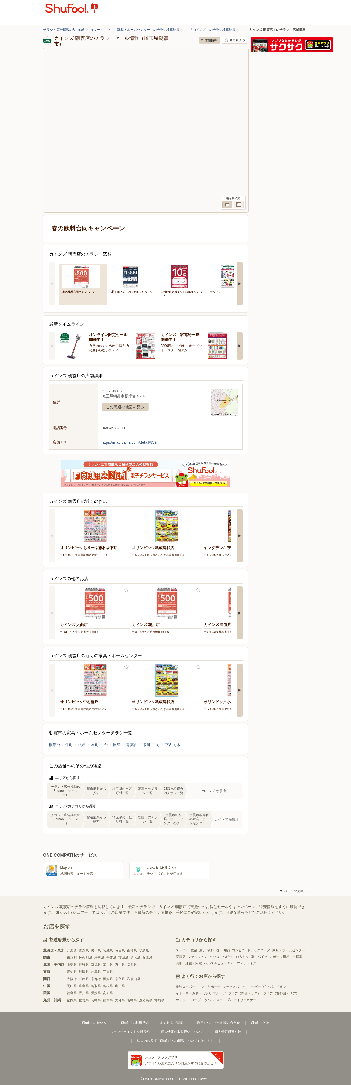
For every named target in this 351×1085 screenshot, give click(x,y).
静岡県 (84, 972)
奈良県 (120, 979)
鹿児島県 (145, 1000)
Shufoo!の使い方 (94, 1023)
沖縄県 (159, 1000)
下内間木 (172, 744)
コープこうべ (201, 1000)
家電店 (180, 957)
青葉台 (132, 744)
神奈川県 (85, 958)
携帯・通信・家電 (189, 963)
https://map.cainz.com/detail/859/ (130, 442)
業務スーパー (185, 987)
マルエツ (219, 993)
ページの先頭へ (293, 891)
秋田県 (120, 950)
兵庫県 (84, 979)
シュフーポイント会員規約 (130, 1032)
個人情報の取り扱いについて (182, 1032)
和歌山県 (133, 979)
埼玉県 (99, 958)
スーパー (182, 950)
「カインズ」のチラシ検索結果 (212, 30)
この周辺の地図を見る (125, 407)
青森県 (84, 950)
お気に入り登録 (126, 589)
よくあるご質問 (171, 1023)
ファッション (197, 957)
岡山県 (72, 986)
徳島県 (72, 993)
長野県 (84, 965)
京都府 (96, 979)
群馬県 (147, 958)
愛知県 (72, 972)
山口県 (120, 986)
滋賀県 (108, 979)
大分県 (120, 1000)
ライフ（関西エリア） (244, 993)
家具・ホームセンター (288, 950)
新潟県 (96, 965)
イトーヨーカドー (189, 993)
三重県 (108, 972)
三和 (228, 1000)
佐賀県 (84, 1000)
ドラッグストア (258, 950)
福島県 (144, 950)
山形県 (132, 950)
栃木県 (135, 958)
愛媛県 (96, 993)
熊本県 (108, 1000)
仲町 (69, 744)
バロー (218, 1000)
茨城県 (123, 958)
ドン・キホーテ (208, 987)
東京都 (72, 958)
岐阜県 (96, 972)
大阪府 (72, 979)
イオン (281, 987)
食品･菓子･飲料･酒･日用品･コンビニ (218, 950)
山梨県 (72, 965)
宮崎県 (132, 1000)
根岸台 (54, 744)
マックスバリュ (234, 987)
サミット (182, 1000)
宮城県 (108, 950)
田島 (117, 744)
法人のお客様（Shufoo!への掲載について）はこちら (175, 1041)
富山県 (108, 965)
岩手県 (96, 950)
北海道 (72, 950)
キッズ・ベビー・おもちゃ (229, 957)
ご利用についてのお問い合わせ (217, 1023)
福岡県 (72, 1000)
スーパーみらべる (261, 987)
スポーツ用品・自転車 (286, 957)
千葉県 (111, 958)
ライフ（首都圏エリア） (281, 993)
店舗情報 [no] (209, 40)
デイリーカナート (247, 1000)
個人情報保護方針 (228, 1032)
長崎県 (96, 1000)
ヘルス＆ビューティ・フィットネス (230, 963)
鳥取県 (96, 986)
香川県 (84, 993)
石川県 (120, 965)
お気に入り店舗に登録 (235, 40)
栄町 (147, 744)
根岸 (82, 744)
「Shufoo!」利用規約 (133, 1023)
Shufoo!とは (260, 1023)
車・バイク (259, 957)
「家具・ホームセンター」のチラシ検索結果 (146, 30)
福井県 (132, 965)
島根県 (108, 986)
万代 (207, 993)
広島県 (84, 986)
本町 (95, 744)
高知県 (108, 993)
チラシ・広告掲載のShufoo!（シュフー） (73, 30)
